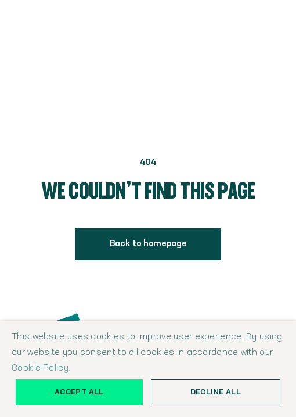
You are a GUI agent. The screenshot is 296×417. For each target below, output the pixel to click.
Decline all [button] (215, 392)
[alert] (148, 369)
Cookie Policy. (41, 368)
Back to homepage (148, 243)
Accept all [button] (79, 392)
